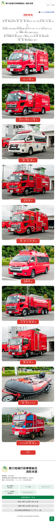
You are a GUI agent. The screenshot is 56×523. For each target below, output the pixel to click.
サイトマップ (46, 487)
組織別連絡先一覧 (27, 497)
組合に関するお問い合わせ (27, 502)
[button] (28, 79)
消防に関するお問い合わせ (27, 506)
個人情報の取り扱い (10, 487)
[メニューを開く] (53, 3)
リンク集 (28, 487)
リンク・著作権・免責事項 (10, 492)
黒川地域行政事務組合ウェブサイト (27, 510)
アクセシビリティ (28, 492)
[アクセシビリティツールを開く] (48, 3)
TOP (52, 519)
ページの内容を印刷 (46, 12)
